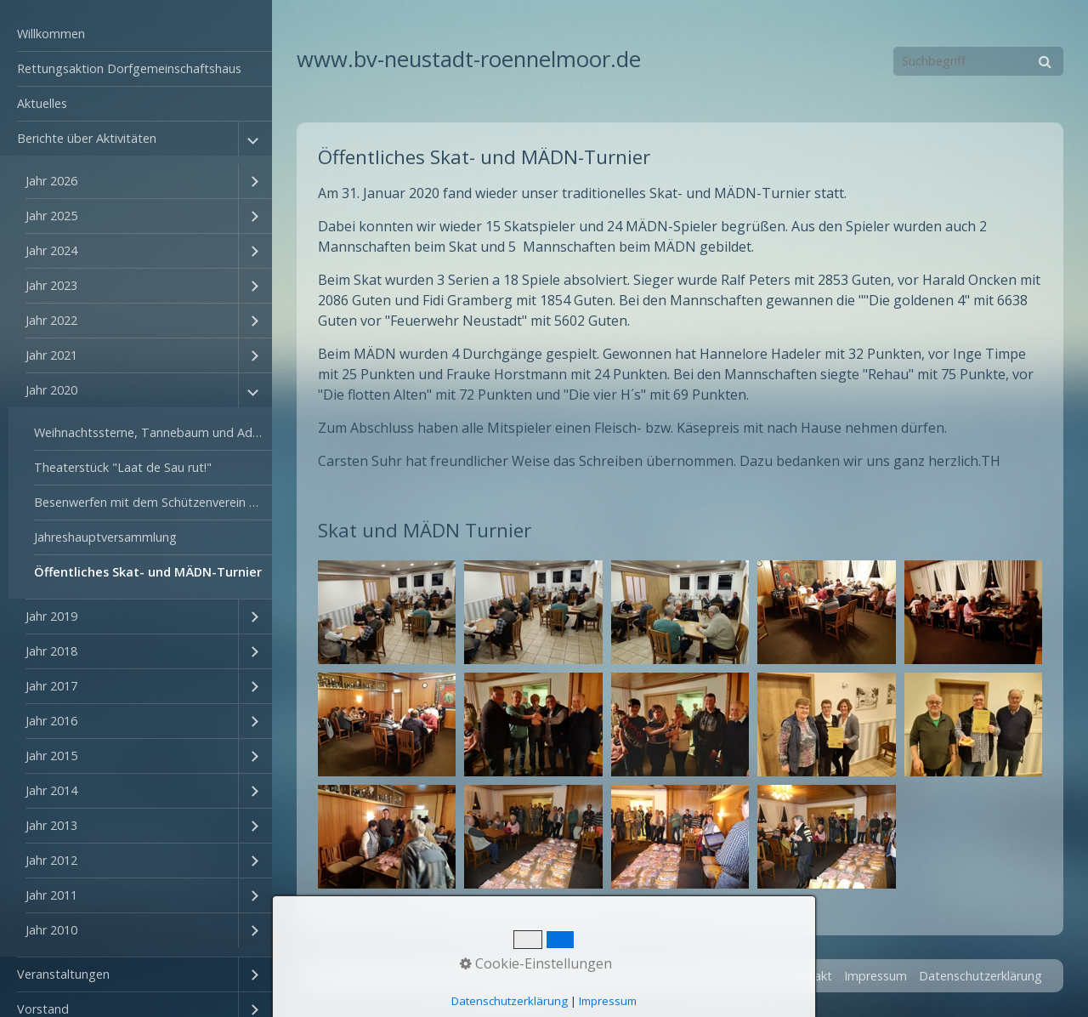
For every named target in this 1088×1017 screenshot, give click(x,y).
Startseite (747, 976)
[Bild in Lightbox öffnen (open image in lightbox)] (387, 612)
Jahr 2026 (51, 181)
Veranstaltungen (63, 974)
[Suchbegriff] (978, 61)
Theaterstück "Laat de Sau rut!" (123, 467)
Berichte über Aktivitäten (86, 138)
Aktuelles (42, 103)
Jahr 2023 (51, 285)
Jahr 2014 (51, 790)
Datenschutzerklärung (980, 976)
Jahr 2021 (51, 355)
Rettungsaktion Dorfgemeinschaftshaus (129, 68)
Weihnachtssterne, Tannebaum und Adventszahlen (153, 432)
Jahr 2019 (51, 616)
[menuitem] (136, 34)
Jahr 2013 (51, 825)
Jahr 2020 (51, 390)
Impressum (875, 976)
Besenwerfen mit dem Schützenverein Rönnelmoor (153, 502)
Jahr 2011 (51, 895)
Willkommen (51, 34)
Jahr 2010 (51, 930)
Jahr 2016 (51, 721)
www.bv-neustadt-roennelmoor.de (469, 59)
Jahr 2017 (51, 686)
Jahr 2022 (51, 320)
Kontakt (809, 976)
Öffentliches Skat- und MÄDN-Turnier (148, 572)
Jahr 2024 (51, 250)
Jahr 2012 (51, 860)
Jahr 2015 (51, 755)
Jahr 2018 (51, 651)
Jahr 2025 (51, 215)
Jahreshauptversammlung (105, 537)
